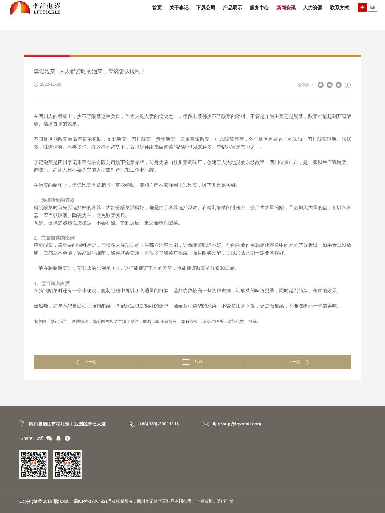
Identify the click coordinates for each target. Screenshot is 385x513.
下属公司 (205, 15)
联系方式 (339, 15)
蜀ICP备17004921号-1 (95, 501)
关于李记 (179, 15)
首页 (157, 15)
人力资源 (312, 15)
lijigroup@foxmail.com (237, 423)
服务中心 (259, 15)
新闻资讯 (286, 15)
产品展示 (232, 15)
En (372, 14)
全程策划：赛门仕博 (215, 501)
